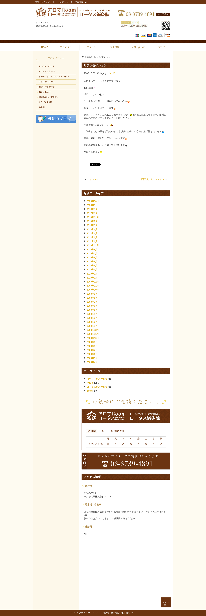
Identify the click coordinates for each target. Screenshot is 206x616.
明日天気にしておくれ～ (152, 179)
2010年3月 (92, 269)
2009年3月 (92, 318)
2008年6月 (92, 354)
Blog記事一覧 (90, 57)
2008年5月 (92, 358)
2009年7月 (92, 302)
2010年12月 (93, 245)
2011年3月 (92, 241)
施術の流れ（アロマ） (49, 97)
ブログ (111, 73)
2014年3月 (92, 225)
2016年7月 (92, 221)
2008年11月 (93, 334)
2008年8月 (92, 346)
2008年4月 (92, 362)
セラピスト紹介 (46, 102)
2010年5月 (92, 261)
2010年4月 (92, 265)
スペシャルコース (47, 66)
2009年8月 (92, 298)
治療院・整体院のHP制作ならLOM (118, 613)
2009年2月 (92, 322)
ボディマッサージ (47, 87)
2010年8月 (92, 249)
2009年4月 (92, 314)
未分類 (90, 391)
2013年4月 (92, 229)
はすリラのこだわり (97, 379)
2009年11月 (93, 286)
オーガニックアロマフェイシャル (54, 76)
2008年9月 (92, 342)
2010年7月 (92, 253)
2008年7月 (92, 350)
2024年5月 (92, 205)
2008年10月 (93, 338)
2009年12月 (93, 282)
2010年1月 (92, 278)
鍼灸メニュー (45, 92)
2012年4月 (92, 233)
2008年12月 (93, 330)
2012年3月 (92, 237)
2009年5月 (92, 310)
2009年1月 (92, 326)
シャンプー (93, 179)
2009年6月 (92, 306)
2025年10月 (93, 201)
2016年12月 (93, 217)
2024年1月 (92, 209)
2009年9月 (92, 294)
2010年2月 (92, 274)
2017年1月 (92, 213)
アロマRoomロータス (91, 613)
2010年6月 (92, 257)
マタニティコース (47, 82)
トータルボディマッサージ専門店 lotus (71, 2)
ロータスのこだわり (97, 387)
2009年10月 (93, 290)
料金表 (42, 107)
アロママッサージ (47, 71)
